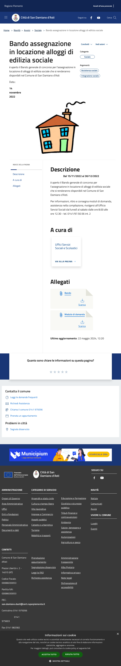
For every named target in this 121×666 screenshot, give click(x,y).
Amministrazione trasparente (69, 560)
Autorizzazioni (68, 537)
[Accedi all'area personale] (102, 6)
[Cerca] (115, 17)
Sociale (38, 30)
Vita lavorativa (38, 509)
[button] (60, 661)
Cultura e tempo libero (42, 503)
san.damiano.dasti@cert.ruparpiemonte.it (23, 604)
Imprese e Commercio (42, 514)
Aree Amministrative (12, 503)
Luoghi (94, 523)
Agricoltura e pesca (70, 542)
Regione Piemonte (13, 6)
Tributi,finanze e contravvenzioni (69, 515)
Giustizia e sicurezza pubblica (71, 505)
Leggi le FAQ (37, 572)
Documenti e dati (10, 530)
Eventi (94, 529)
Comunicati (96, 503)
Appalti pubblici (39, 519)
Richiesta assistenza (41, 578)
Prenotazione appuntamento (38, 560)
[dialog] (60, 648)
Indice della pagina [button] (21, 164)
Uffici (4, 509)
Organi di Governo (11, 498)
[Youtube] (97, 18)
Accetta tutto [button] (49, 654)
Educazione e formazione (73, 498)
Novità (17, 30)
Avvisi (27, 30)
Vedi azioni (102, 44)
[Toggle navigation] (6, 17)
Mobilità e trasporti (41, 535)
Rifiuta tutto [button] (72, 654)
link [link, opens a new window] (88, 648)
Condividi (87, 44)
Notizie (94, 498)
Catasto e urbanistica (42, 525)
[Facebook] (90, 18)
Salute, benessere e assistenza (71, 530)
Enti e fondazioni (10, 514)
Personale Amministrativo (15, 525)
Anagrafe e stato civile (42, 498)
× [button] (118, 634)
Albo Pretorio (67, 567)
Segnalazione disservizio (43, 567)
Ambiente (66, 522)
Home (6, 30)
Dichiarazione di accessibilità (69, 585)
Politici (5, 519)
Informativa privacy (71, 572)
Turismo (35, 530)
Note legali (66, 578)
